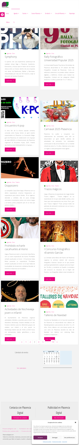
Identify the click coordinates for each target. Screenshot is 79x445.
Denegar (55, 437)
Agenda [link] (9, 53)
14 (54, 358)
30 (58, 361)
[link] (2, 14)
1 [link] (26, 342)
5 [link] (42, 342)
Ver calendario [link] (21, 368)
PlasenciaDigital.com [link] (9, 428)
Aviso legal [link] (64, 441)
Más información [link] (59, 418)
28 (54, 361)
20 (51, 360)
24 (44, 361)
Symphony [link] (11, 56)
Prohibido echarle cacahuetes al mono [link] (16, 247)
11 (46, 358)
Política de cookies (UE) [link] (11, 431)
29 (56, 361)
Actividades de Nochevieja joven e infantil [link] (19, 311)
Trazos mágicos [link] (53, 189)
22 (56, 360)
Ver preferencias (69, 437)
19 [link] (53, 342)
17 (44, 360)
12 (49, 358)
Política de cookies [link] (47, 441)
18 (46, 360)
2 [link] (30, 342)
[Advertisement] (21, 382)
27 (51, 361)
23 (58, 360)
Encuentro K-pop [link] (14, 125)
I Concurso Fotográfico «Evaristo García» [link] (57, 250)
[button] (75, 422)
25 (46, 361)
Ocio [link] (13, 53)
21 (54, 360)
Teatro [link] (18, 182)
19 (49, 360)
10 (44, 358)
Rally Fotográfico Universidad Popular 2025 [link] (59, 58)
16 (58, 358)
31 (44, 363)
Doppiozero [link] (11, 185)
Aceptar (40, 437)
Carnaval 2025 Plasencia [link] (58, 129)
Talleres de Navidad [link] (55, 315)
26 (49, 361)
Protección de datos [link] (56, 441)
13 (51, 358)
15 (56, 358)
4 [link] (38, 342)
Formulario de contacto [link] (20, 418)
